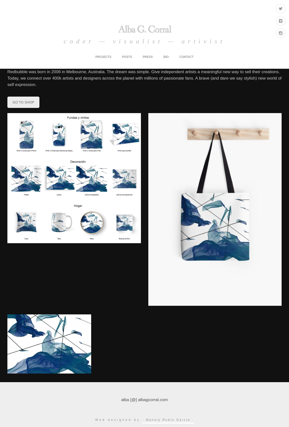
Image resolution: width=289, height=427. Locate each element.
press (148, 57)
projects (103, 57)
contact (186, 57)
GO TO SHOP (23, 102)
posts (127, 57)
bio (166, 57)
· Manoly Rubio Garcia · (168, 420)
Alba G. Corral (144, 29)
